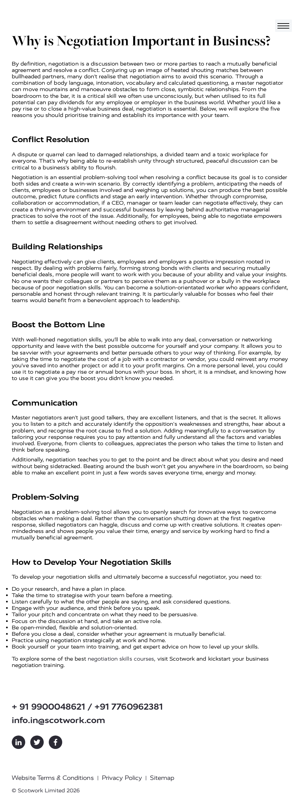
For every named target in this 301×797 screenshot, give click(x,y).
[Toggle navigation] (283, 25)
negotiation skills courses (121, 659)
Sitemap (162, 777)
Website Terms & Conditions (53, 777)
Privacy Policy (122, 777)
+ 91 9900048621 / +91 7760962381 (87, 707)
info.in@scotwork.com (58, 720)
